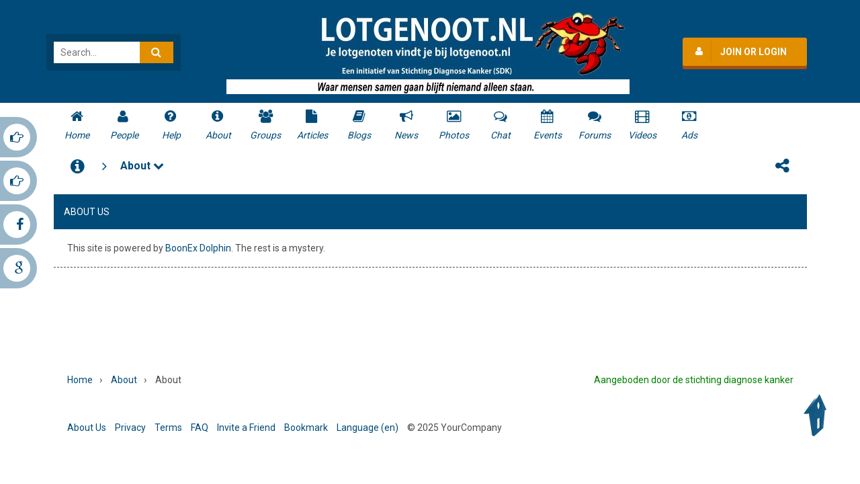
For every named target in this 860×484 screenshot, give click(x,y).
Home (80, 379)
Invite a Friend (246, 427)
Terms (168, 427)
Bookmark (306, 427)
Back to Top (818, 415)
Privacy (130, 427)
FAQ (199, 427)
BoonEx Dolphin (198, 248)
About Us (86, 427)
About (142, 165)
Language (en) (367, 427)
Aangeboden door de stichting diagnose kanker (693, 379)
